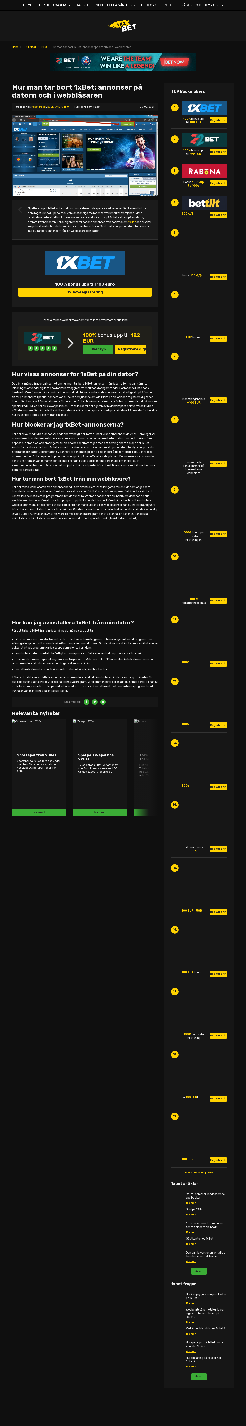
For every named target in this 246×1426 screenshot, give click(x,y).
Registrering (218, 120)
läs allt (199, 1271)
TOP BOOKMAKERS (52, 5)
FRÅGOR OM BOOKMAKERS (200, 5)
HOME (27, 5)
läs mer (191, 1202)
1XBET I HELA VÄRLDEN (114, 5)
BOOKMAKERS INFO (156, 5)
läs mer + (39, 942)
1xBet (132, 222)
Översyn (98, 405)
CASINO (82, 5)
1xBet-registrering (85, 348)
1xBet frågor (39, 106)
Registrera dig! (132, 405)
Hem (15, 47)
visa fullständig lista (199, 1172)
